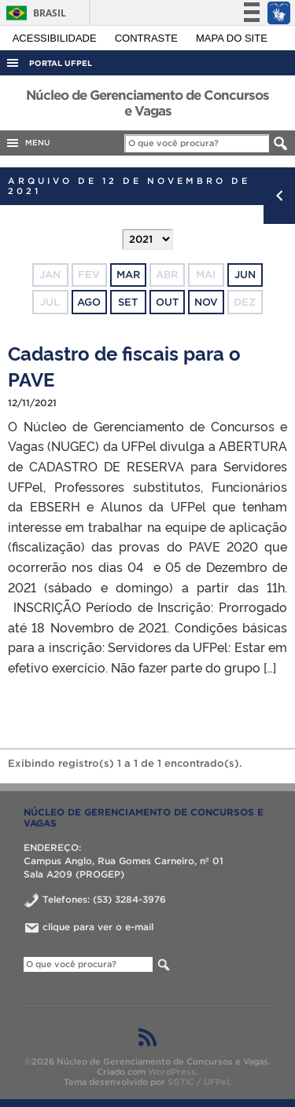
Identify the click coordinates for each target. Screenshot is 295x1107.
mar (128, 274)
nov (206, 302)
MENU (27, 143)
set (128, 302)
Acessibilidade (56, 38)
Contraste (148, 38)
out (167, 302)
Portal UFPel (60, 63)
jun (245, 274)
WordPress (172, 1071)
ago (89, 302)
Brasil (33, 13)
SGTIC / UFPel (198, 1082)
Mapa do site (231, 38)
